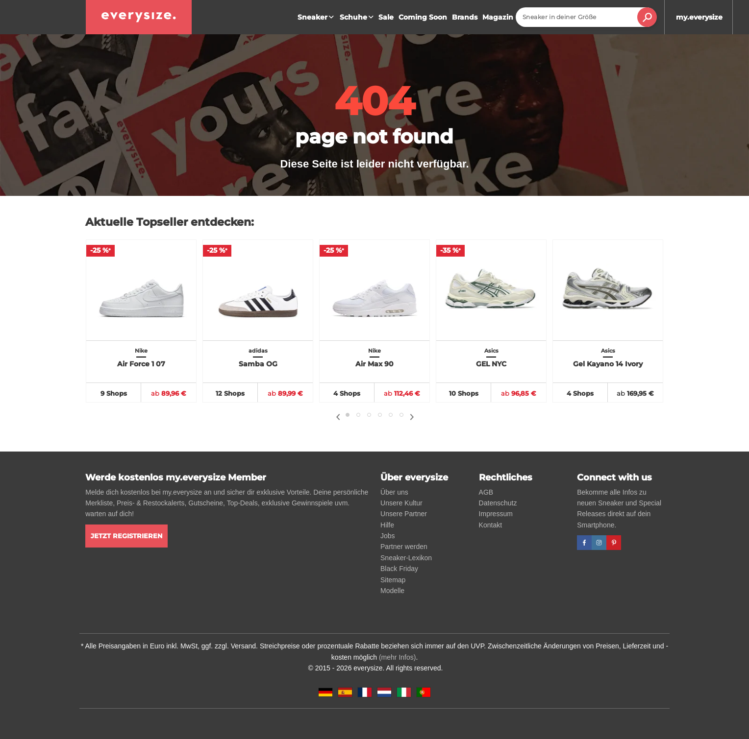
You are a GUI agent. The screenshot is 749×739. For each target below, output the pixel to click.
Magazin (497, 17)
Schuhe (358, 17)
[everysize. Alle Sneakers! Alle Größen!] (139, 17)
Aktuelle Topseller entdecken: (169, 222)
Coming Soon (423, 17)
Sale (386, 17)
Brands (464, 17)
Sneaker (317, 17)
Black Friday (399, 568)
